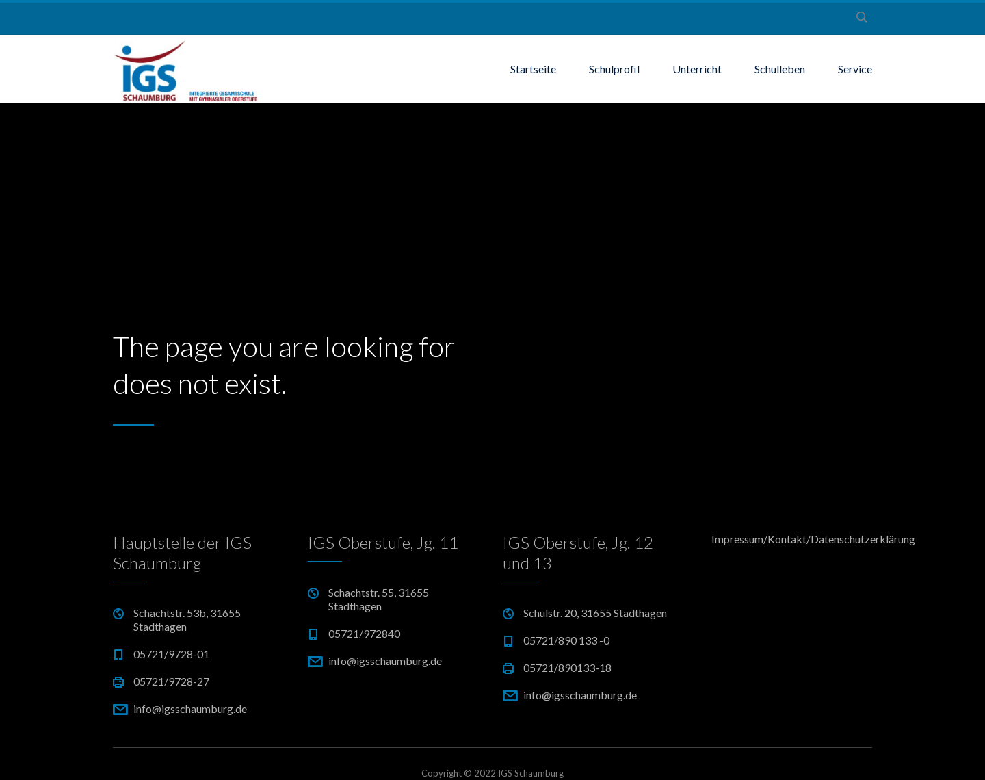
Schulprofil (614, 68)
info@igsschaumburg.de (190, 708)
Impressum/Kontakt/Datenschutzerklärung (791, 538)
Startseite (533, 68)
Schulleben (779, 68)
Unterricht (697, 68)
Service (855, 68)
